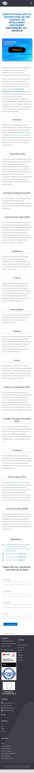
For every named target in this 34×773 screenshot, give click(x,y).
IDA (2, 726)
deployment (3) (7, 91)
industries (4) (19, 91)
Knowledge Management (8, 753)
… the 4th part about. (15, 560)
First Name (7, 580)
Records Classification (7, 758)
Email (5, 614)
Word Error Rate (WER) (22, 135)
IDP (15, 633)
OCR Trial (3, 731)
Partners (20, 650)
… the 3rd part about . (15, 557)
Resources (20, 660)
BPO (2, 743)
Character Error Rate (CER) (22, 524)
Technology (21, 647)
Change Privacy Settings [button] (16, 767)
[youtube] (1, 714)
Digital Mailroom (5, 748)
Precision (10, 288)
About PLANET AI (22, 645)
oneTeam (20, 655)
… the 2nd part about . (15, 554)
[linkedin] (4, 714)
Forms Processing (6, 751)
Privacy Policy (7, 767)
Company (6, 602)
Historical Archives (6, 746)
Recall (18, 288)
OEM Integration (6, 756)
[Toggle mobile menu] (31, 3)
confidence (16, 456)
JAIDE (3, 728)
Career (19, 652)
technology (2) (19, 89)
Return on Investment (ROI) (20, 482)
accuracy (26, 222)
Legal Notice (27, 766)
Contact (20, 657)
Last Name (7, 591)
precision (23, 495)
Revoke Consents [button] (26, 767)
